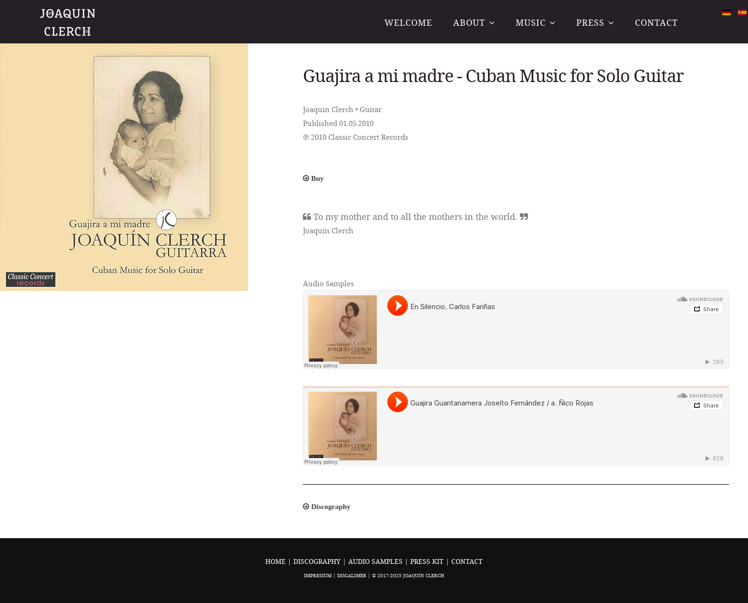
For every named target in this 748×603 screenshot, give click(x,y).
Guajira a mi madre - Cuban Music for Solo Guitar (493, 75)
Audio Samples (376, 561)
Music (531, 22)
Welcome (408, 22)
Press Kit (428, 561)
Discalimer (351, 575)
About (469, 22)
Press (590, 22)
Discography (318, 561)
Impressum (318, 575)
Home (275, 561)
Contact (656, 22)
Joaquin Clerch (68, 22)
